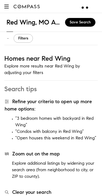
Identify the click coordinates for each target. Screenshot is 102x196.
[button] (6, 6)
